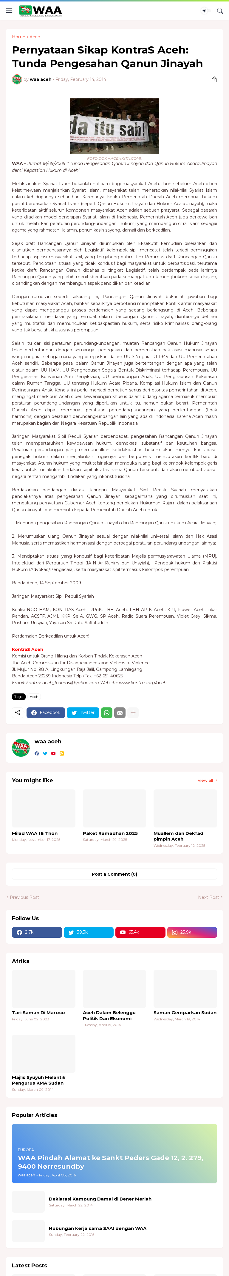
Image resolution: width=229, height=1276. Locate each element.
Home (18, 37)
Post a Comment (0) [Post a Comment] (114, 874)
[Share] (212, 79)
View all (205, 780)
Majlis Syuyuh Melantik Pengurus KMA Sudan (39, 1080)
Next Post (208, 897)
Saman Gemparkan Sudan (185, 1012)
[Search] (220, 11)
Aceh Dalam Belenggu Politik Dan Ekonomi (109, 1015)
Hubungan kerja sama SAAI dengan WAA (97, 1228)
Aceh (35, 37)
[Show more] (133, 712)
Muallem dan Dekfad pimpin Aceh (178, 836)
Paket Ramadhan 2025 (110, 833)
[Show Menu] (9, 11)
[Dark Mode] (206, 11)
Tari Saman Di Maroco (38, 1012)
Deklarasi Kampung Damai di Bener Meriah (100, 1199)
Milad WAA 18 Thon (35, 833)
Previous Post (24, 897)
